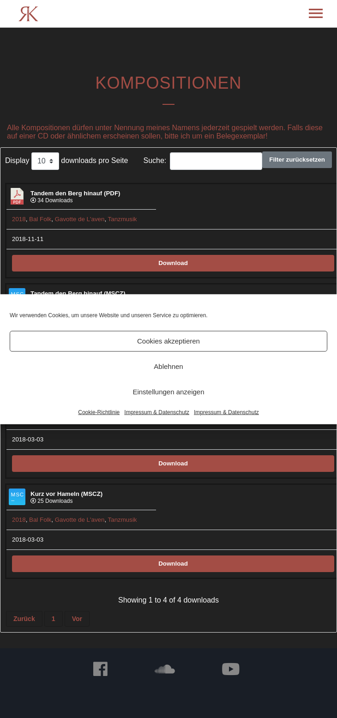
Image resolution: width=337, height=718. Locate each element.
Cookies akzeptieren (168, 341)
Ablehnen (168, 366)
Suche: (202, 161)
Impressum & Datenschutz (156, 412)
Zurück (24, 618)
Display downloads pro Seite (66, 161)
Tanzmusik (122, 219)
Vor (77, 618)
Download (173, 262)
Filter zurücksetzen (297, 159)
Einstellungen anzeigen (168, 392)
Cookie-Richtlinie (99, 412)
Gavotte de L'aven (80, 219)
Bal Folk (40, 219)
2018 (19, 219)
